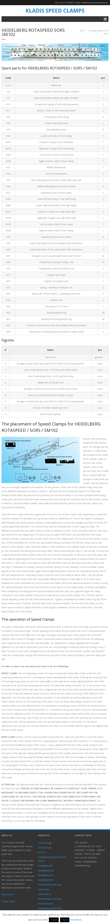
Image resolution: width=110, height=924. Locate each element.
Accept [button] (54, 919)
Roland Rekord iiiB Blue (49, 898)
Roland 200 (43, 889)
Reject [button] (65, 919)
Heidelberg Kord (46, 875)
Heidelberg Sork (46, 870)
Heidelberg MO (45, 865)
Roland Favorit (45, 903)
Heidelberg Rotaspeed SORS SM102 (52, 859)
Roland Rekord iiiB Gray (49, 884)
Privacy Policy (8, 901)
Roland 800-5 (44, 894)
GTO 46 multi (44, 847)
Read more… (8, 894)
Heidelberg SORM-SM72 (50, 908)
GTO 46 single (45, 843)
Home (82, 31)
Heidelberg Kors (46, 879)
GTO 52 (42, 852)
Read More (76, 919)
